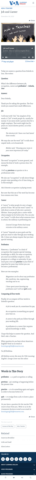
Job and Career (8, 48)
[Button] (32, 21)
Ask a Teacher (6, 8)
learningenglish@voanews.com (12, 346)
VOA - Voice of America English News (17, 51)
